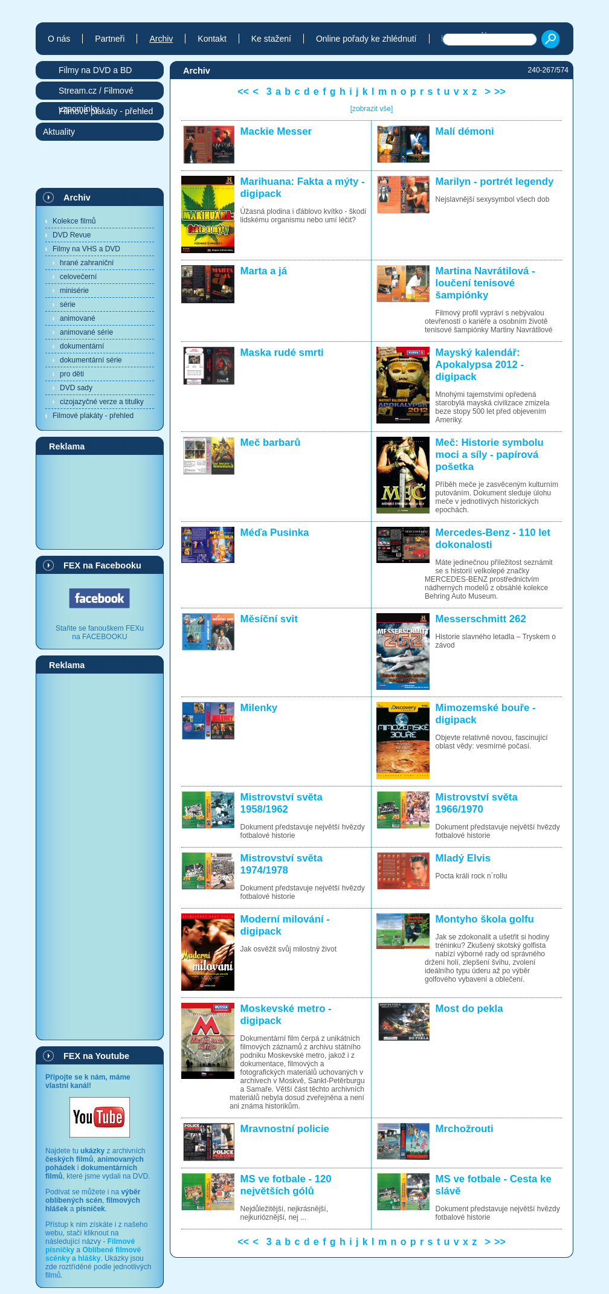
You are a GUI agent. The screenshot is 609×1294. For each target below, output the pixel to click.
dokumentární (82, 346)
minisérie (74, 290)
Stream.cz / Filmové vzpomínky (96, 93)
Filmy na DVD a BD (95, 70)
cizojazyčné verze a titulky (102, 402)
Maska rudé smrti (282, 352)
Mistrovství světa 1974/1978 (281, 864)
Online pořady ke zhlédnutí (366, 38)
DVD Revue (72, 235)
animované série (86, 332)
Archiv (77, 197)
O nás (59, 38)
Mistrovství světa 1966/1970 (477, 803)
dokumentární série (91, 360)
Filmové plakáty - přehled (93, 415)
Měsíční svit (269, 619)
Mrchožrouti (465, 1129)
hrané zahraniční (87, 263)
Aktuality (59, 132)
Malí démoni (465, 131)
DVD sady (76, 388)
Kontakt (212, 38)
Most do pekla (469, 1008)
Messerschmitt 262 (481, 619)
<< (243, 91)
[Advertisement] (99, 501)
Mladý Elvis (463, 858)
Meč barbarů (270, 442)
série (68, 304)
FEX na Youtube (96, 1056)
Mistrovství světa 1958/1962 (281, 803)
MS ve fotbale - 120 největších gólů (286, 1185)
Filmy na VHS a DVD (86, 249)
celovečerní (78, 276)
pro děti (72, 374)
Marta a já (263, 271)
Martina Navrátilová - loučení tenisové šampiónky (485, 283)
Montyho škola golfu (485, 919)
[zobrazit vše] (371, 109)
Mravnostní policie (284, 1129)
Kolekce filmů (74, 221)
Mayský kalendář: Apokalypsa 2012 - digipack (480, 364)
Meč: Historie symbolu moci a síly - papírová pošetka (490, 454)
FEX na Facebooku (102, 565)
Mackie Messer (276, 131)
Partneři (109, 38)
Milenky (259, 707)
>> (500, 91)
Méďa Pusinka (274, 532)
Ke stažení (271, 38)
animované (77, 318)
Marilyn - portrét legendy (495, 181)
